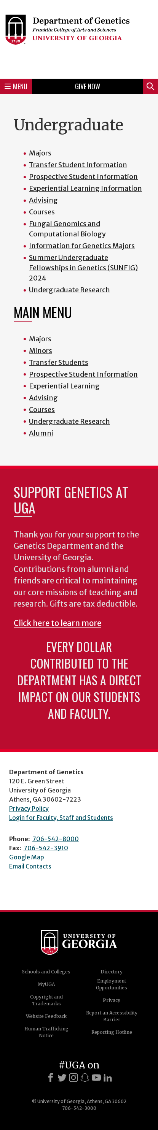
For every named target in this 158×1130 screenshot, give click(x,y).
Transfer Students (58, 362)
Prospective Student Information (83, 374)
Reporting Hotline (111, 1032)
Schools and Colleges (46, 972)
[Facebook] (50, 1077)
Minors (40, 350)
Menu (16, 86)
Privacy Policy (29, 808)
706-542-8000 (55, 839)
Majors (40, 338)
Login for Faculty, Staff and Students (61, 817)
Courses (42, 409)
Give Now (87, 86)
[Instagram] (73, 1077)
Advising (43, 397)
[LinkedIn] (107, 1077)
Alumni (41, 433)
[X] (62, 1077)
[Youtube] (96, 1077)
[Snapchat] (84, 1077)
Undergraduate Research (69, 421)
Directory (112, 972)
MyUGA (46, 984)
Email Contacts (30, 866)
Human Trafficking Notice (46, 1032)
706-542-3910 (46, 848)
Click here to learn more (57, 623)
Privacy (111, 1000)
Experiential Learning (64, 386)
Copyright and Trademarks (46, 1000)
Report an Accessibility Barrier (111, 1016)
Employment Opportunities (111, 984)
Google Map (26, 857)
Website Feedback (46, 1016)
